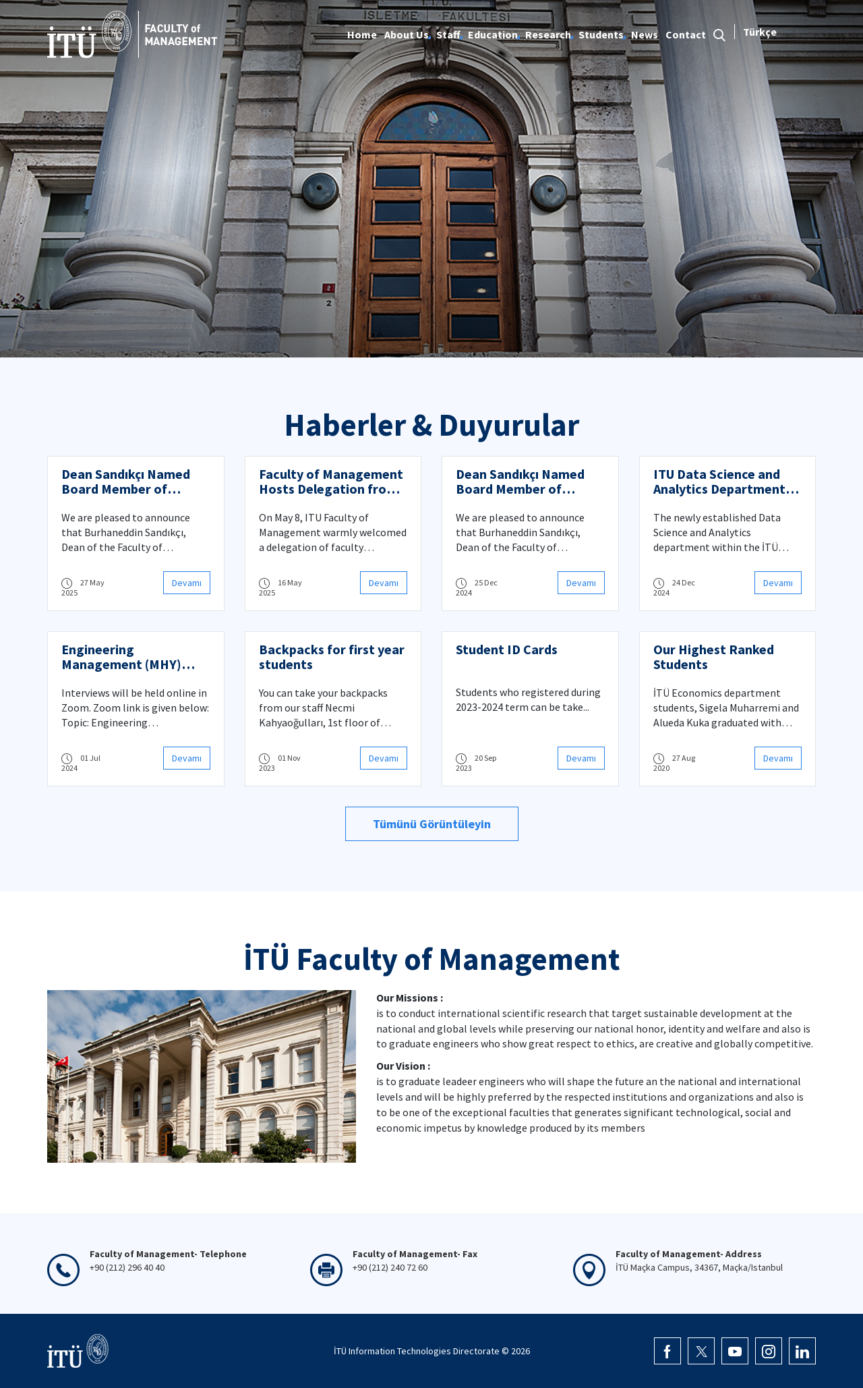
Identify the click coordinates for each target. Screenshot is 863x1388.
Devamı (187, 583)
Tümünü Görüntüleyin (432, 824)
